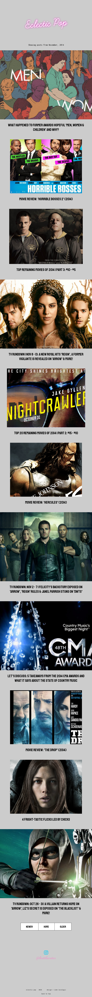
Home (46, 926)
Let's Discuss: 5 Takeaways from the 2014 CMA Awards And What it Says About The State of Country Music (46, 678)
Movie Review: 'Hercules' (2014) (46, 502)
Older (63, 926)
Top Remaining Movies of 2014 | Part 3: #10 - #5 (46, 269)
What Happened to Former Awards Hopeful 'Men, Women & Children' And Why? (46, 127)
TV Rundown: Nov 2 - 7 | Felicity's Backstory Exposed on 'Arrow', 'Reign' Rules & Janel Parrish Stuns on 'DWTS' (46, 589)
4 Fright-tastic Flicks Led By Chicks (46, 819)
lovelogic (62, 990)
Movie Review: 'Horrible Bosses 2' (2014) (46, 199)
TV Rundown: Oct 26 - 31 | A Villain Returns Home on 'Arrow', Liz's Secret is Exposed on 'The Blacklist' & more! (46, 908)
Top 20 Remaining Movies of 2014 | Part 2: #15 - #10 (46, 433)
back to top (46, 993)
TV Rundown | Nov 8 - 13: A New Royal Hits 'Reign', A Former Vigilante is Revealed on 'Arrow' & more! (46, 356)
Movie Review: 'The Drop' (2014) (46, 750)
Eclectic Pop (46, 23)
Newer (29, 926)
